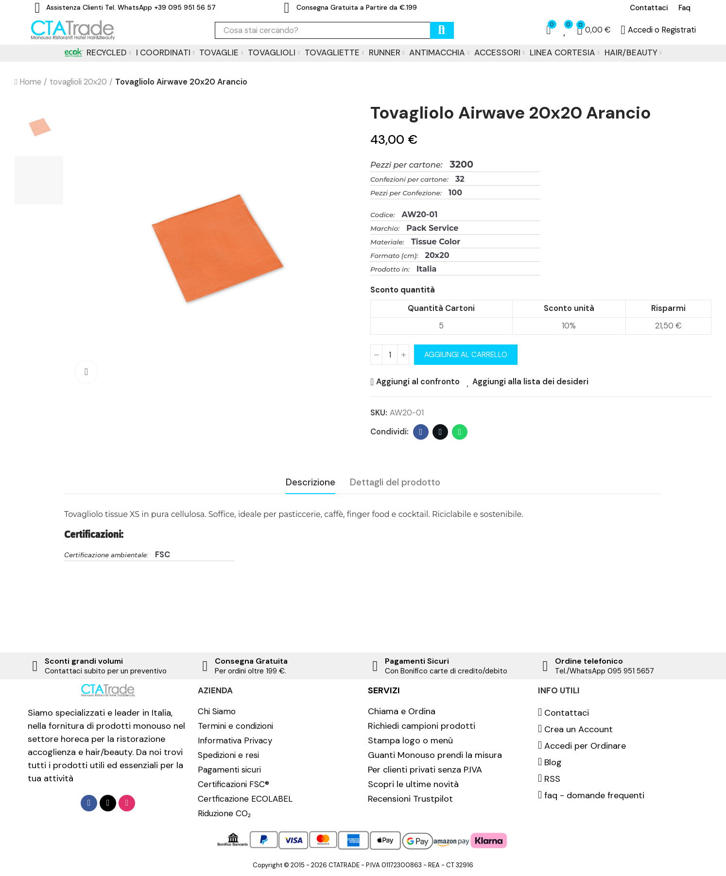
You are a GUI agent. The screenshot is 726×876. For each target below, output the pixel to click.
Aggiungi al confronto (418, 382)
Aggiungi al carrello (465, 355)
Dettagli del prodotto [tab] (395, 482)
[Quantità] (389, 354)
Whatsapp (460, 432)
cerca (442, 30)
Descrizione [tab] (310, 482)
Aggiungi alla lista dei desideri (530, 382)
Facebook (421, 432)
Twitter (440, 432)
